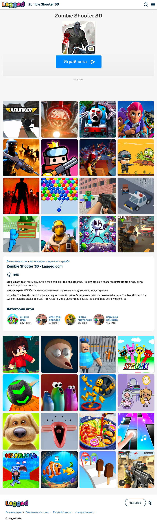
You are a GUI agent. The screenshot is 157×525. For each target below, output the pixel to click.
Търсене (146, 4)
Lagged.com (17, 503)
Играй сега (75, 61)
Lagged (14, 4)
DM (150, 502)
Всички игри (13, 512)
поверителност (84, 512)
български (136, 502)
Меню (153, 4)
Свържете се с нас (37, 512)
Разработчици (62, 512)
